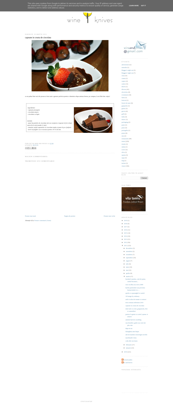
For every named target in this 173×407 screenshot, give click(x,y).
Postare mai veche (109, 216)
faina (123, 97)
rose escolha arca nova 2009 (134, 284)
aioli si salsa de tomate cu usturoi (135, 299)
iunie (127, 267)
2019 (125, 220)
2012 (125, 242)
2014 (125, 236)
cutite (123, 84)
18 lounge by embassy (132, 296)
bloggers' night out (127, 73)
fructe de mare (126, 103)
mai (127, 270)
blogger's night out (127, 70)
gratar (123, 108)
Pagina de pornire (69, 216)
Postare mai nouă (30, 216)
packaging (125, 122)
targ (123, 160)
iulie (127, 264)
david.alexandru (127, 360)
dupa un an (128, 328)
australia (124, 67)
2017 (125, 227)
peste (123, 128)
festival (124, 100)
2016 (125, 230)
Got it (143, 5)
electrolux (125, 92)
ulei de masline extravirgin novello (136, 335)
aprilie (128, 273)
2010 (125, 352)
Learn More (134, 5)
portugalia (125, 130)
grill (123, 114)
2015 (125, 233)
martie (128, 276)
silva (123, 152)
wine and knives (127, 362)
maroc (123, 119)
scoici (123, 150)
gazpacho (124, 106)
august (128, 261)
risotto (124, 144)
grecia (123, 111)
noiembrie (129, 251)
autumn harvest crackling (133, 320)
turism (124, 163)
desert (123, 86)
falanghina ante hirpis (132, 331)
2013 (125, 239)
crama (123, 78)
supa (123, 158)
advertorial (125, 65)
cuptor (124, 81)
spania (124, 155)
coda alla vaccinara (131, 341)
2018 (125, 223)
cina (123, 76)
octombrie (129, 254)
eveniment (125, 95)
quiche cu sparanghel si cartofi (135, 293)
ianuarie (128, 348)
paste (123, 125)
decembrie (129, 248)
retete (35, 145)
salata (123, 147)
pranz (123, 133)
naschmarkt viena (130, 338)
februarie (129, 345)
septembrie (129, 258)
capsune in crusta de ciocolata (38, 37)
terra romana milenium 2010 (134, 302)
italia (123, 117)
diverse (124, 89)
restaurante (125, 139)
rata (123, 136)
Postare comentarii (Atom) (42, 220)
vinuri (123, 166)
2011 (125, 245)
